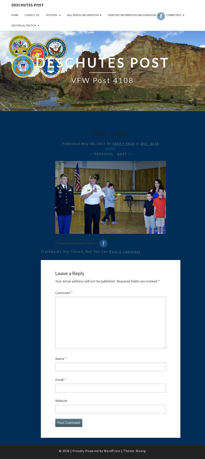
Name (61, 358)
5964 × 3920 (123, 143)
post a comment (125, 251)
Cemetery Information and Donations (132, 15)
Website (61, 400)
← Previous (101, 154)
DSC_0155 (150, 143)
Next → (124, 154)
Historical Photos (23, 25)
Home (14, 15)
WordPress (112, 451)
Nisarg (141, 451)
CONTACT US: (32, 15)
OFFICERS (51, 15)
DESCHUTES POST (27, 4)
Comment (64, 292)
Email (60, 379)
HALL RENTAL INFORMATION (82, 15)
